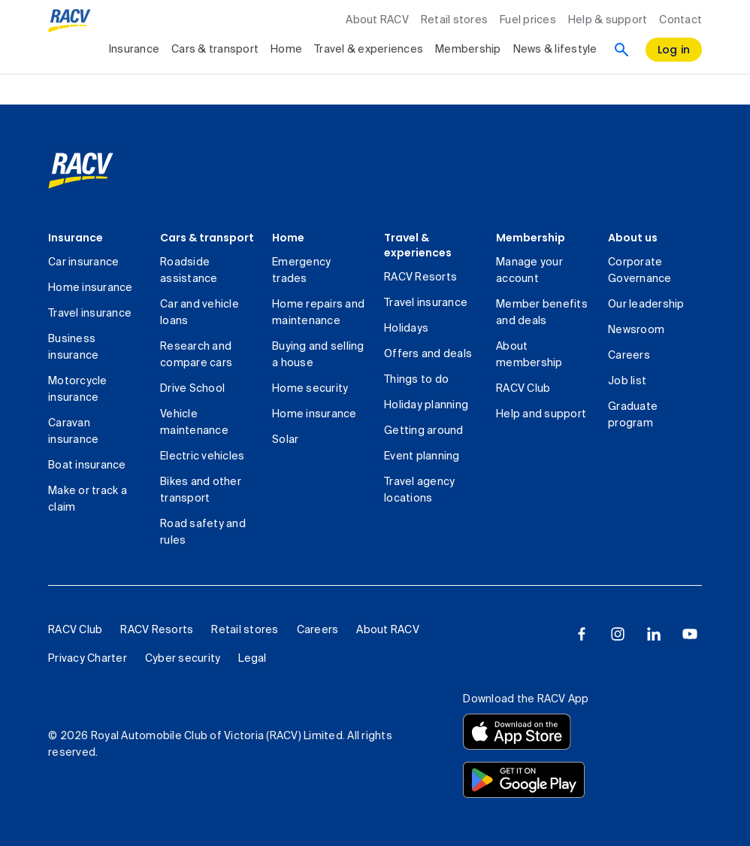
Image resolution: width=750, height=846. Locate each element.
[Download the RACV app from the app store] (517, 732)
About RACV (377, 20)
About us (633, 237)
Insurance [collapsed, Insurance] (134, 49)
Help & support (608, 20)
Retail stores (454, 20)
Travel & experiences (418, 245)
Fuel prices (528, 20)
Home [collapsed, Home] (286, 49)
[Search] (621, 50)
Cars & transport (207, 237)
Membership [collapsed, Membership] (468, 49)
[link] (80, 171)
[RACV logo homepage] (69, 21)
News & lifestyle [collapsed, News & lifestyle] (555, 49)
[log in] (674, 50)
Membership (530, 237)
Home (288, 237)
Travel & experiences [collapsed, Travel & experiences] (368, 49)
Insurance (75, 237)
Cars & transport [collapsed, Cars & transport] (215, 49)
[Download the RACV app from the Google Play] (524, 780)
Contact (680, 20)
